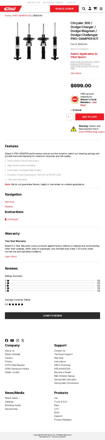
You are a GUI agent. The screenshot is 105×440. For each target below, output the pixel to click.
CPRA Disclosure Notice (17, 368)
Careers (9, 358)
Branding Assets (13, 405)
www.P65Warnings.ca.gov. (92, 131)
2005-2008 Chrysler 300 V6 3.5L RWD (85, 67)
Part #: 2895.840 (79, 44)
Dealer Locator (12, 372)
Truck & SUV (60, 401)
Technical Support (63, 354)
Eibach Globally (12, 354)
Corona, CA (71, 2)
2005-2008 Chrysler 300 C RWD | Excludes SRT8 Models (85, 63)
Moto (56, 412)
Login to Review (52, 315)
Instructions (60, 361)
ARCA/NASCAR (62, 368)
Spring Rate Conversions (66, 383)
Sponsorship (11, 409)
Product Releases (63, 419)
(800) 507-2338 (33, 2)
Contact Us (59, 350)
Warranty (9, 201)
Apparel (58, 416)
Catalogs (9, 401)
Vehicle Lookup (64, 8)
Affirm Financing (62, 365)
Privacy (8, 361)
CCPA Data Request (14, 365)
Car (56, 398)
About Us (9, 350)
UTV (56, 409)
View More (76, 73)
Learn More (11, 256)
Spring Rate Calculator (65, 379)
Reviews (9, 206)
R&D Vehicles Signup (64, 376)
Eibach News (11, 398)
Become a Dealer (62, 372)
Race (56, 405)
